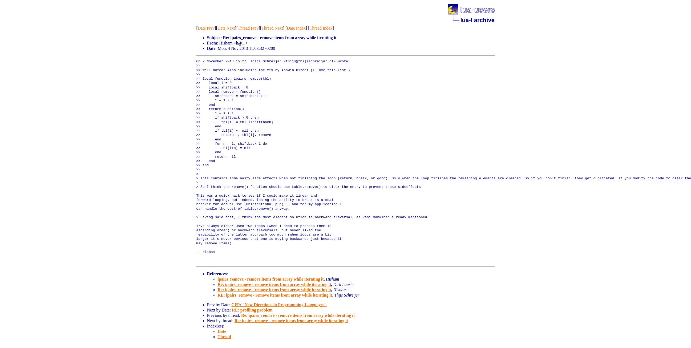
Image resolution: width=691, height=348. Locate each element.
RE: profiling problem (252, 310)
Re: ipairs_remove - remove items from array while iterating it (274, 284)
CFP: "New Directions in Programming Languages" (278, 304)
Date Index (296, 28)
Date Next (226, 28)
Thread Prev (248, 28)
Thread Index (321, 28)
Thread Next (272, 28)
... (243, 43)
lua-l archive (477, 20)
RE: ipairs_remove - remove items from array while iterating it (275, 295)
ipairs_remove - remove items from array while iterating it (271, 279)
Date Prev (206, 28)
